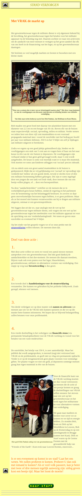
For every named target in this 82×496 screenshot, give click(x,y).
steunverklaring (18, 227)
